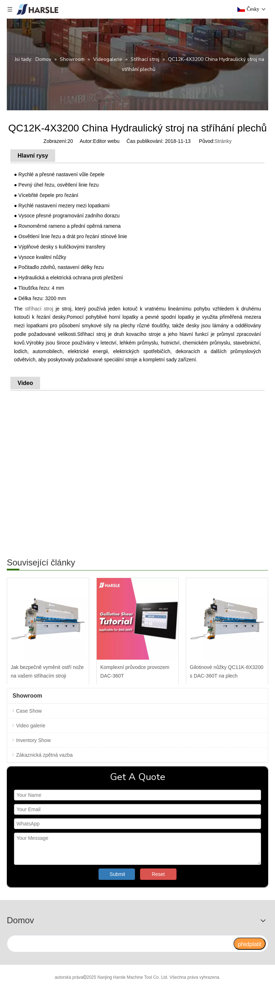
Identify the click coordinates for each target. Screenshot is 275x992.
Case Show (29, 711)
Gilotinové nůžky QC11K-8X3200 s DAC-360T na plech (226, 671)
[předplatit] (249, 944)
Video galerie (30, 725)
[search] (120, 943)
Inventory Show (33, 740)
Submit (117, 874)
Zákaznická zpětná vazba (44, 755)
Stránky (222, 141)
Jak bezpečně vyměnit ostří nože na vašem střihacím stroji (47, 671)
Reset (158, 874)
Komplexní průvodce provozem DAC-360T (134, 671)
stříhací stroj (39, 309)
